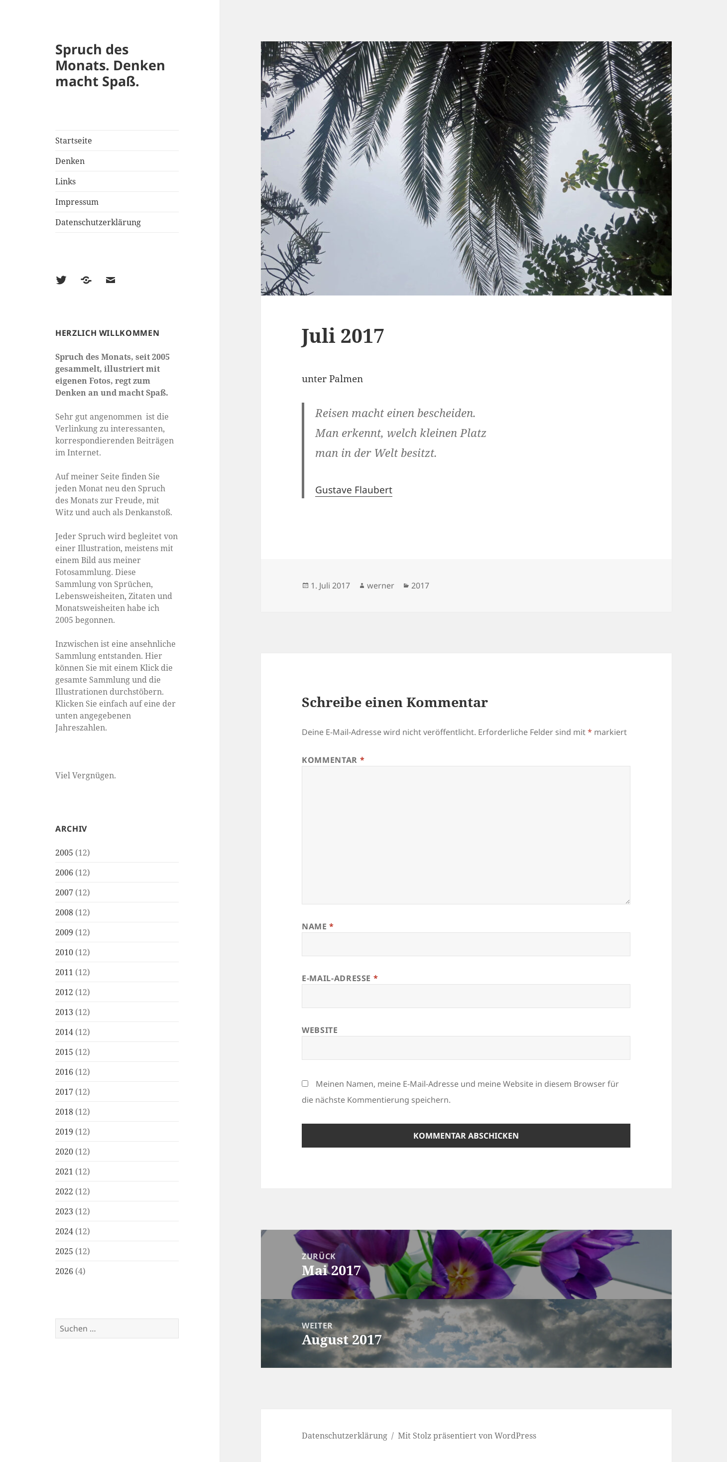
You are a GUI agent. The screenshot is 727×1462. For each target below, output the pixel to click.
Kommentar (333, 759)
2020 (64, 1151)
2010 (64, 952)
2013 (64, 1012)
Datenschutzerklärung (98, 222)
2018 (64, 1111)
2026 (64, 1271)
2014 (64, 1031)
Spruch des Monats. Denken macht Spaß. (110, 65)
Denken (70, 160)
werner (380, 585)
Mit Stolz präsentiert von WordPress (467, 1435)
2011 (64, 972)
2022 (64, 1191)
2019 (64, 1131)
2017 (64, 1091)
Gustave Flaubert (353, 489)
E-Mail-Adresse (340, 978)
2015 (64, 1051)
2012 (64, 992)
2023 (64, 1211)
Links (65, 181)
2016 (64, 1071)
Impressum (77, 201)
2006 (64, 872)
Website (320, 1029)
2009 (64, 932)
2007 (64, 892)
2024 (64, 1231)
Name (318, 926)
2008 (64, 912)
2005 (64, 852)
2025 (64, 1251)
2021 (64, 1171)
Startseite (73, 140)
